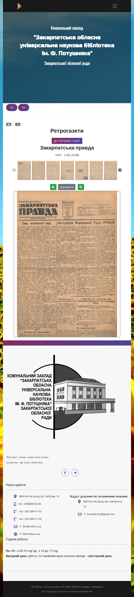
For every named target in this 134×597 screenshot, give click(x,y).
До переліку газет (67, 141)
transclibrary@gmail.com (101, 514)
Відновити (67, 187)
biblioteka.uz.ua (31, 534)
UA (11, 107)
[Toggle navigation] (114, 6)
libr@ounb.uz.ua (32, 526)
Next (120, 170)
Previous (14, 170)
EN (23, 107)
